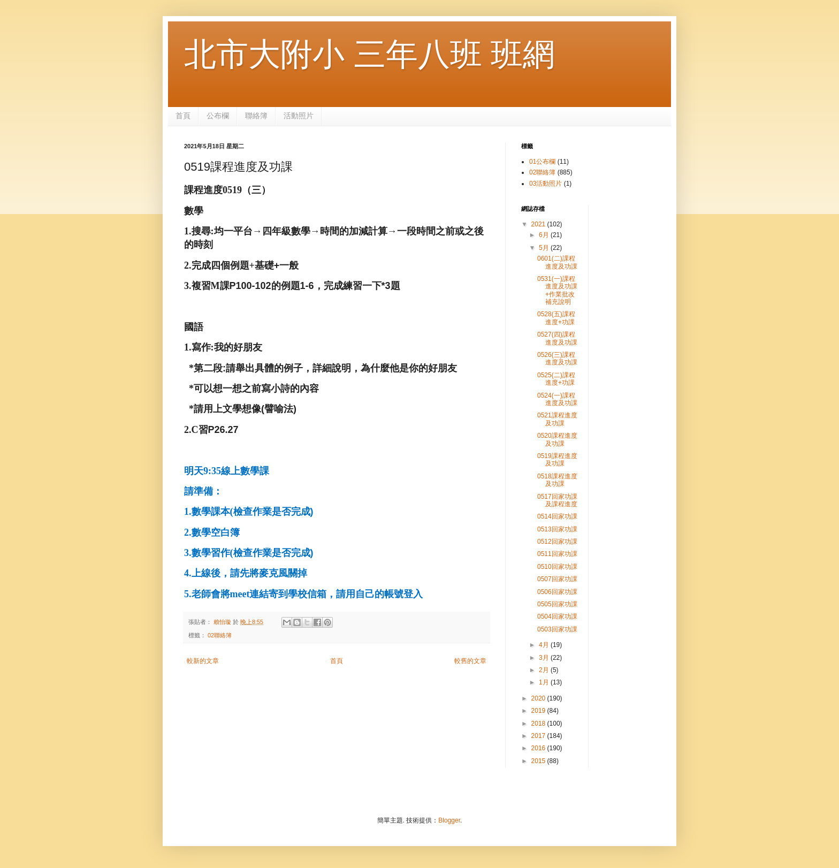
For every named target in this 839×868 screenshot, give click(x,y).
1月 (545, 682)
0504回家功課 (557, 616)
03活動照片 (545, 183)
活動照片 (299, 115)
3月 (545, 657)
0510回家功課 (557, 566)
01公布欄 (542, 161)
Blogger (449, 820)
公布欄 (218, 115)
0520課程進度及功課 (557, 439)
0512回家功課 (557, 541)
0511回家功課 (557, 554)
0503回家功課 (557, 629)
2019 (539, 710)
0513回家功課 (557, 529)
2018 (539, 723)
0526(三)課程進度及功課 (557, 358)
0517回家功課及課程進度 (557, 500)
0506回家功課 (557, 592)
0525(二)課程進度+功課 (556, 378)
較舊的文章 (470, 661)
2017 (539, 736)
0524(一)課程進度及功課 (557, 399)
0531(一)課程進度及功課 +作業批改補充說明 (557, 290)
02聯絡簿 (220, 635)
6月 (545, 235)
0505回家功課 (557, 604)
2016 (539, 748)
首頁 (183, 115)
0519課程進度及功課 (557, 459)
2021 (539, 224)
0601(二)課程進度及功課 (557, 262)
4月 (545, 645)
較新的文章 (203, 661)
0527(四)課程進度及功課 (557, 338)
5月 (545, 248)
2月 (545, 670)
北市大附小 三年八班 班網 (369, 54)
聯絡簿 (256, 115)
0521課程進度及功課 (557, 419)
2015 (539, 761)
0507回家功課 (557, 579)
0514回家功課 (557, 516)
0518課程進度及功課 (557, 480)
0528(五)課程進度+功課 (556, 317)
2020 (539, 698)
